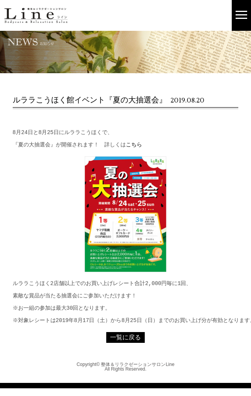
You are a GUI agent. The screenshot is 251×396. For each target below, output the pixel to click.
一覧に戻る (125, 337)
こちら (134, 144)
